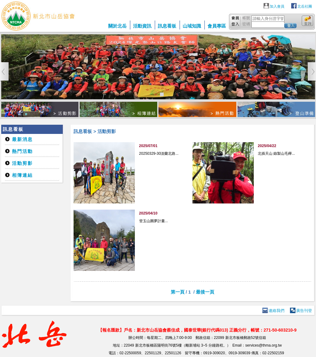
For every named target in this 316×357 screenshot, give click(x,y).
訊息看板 (167, 25)
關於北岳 (117, 25)
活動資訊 (142, 25)
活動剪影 (22, 163)
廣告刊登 (304, 310)
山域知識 (192, 25)
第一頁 (178, 291)
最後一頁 (205, 291)
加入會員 (277, 6)
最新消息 (22, 139)
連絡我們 (276, 310)
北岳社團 (304, 6)
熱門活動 (22, 151)
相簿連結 (22, 175)
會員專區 (216, 25)
